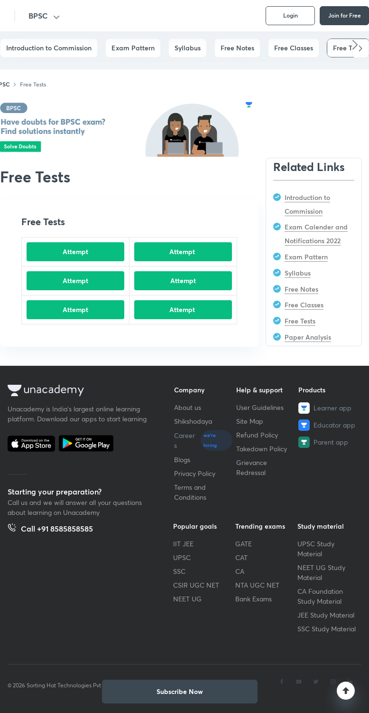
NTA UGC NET (257, 584)
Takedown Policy (261, 448)
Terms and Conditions (190, 492)
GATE (243, 543)
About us (187, 407)
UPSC (182, 557)
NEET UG (187, 598)
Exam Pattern (133, 47)
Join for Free (344, 15)
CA (239, 571)
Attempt (75, 251)
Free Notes (237, 47)
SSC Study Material (326, 628)
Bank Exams (253, 598)
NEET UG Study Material (321, 572)
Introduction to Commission (49, 47)
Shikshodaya (193, 421)
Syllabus (188, 47)
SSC (179, 571)
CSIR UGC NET (196, 584)
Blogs (182, 459)
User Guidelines (260, 407)
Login (290, 15)
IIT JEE (183, 543)
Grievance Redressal (251, 467)
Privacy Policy (194, 473)
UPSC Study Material (315, 548)
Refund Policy (257, 434)
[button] (360, 48)
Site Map (249, 421)
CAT (241, 557)
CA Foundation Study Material (320, 596)
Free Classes (293, 47)
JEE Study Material (325, 614)
